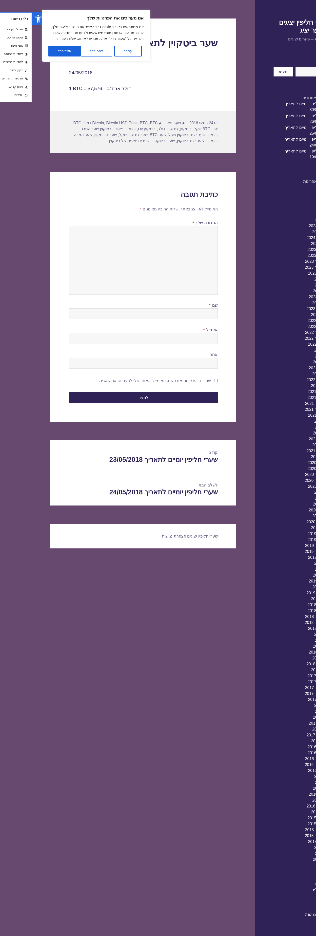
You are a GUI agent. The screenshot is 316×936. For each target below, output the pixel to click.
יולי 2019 (289, 563)
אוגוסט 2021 (286, 415)
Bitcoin (66, 123)
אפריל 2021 (287, 439)
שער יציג (141, 123)
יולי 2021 (289, 421)
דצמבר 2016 (286, 747)
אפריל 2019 (287, 581)
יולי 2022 (289, 350)
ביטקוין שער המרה (64, 129)
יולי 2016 (289, 776)
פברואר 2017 (286, 735)
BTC (112, 123)
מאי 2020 (289, 504)
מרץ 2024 (288, 232)
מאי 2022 (289, 362)
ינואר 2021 (288, 457)
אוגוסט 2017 (286, 699)
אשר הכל (33, 51)
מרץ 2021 (288, 445)
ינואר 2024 (288, 244)
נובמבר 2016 (286, 753)
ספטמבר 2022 (285, 338)
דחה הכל (64, 51)
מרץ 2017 (288, 729)
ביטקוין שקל (147, 135)
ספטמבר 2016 (285, 765)
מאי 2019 (289, 575)
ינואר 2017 (288, 741)
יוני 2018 (290, 640)
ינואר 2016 (288, 812)
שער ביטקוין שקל (101, 135)
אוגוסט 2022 (286, 344)
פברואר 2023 (286, 309)
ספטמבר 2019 (285, 551)
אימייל (178, 330)
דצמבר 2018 (286, 605)
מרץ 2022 (288, 374)
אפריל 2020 (287, 510)
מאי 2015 (289, 859)
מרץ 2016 (288, 800)
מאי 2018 (289, 646)
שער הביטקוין (73, 135)
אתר (182, 355)
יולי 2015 (289, 847)
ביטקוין (154, 129)
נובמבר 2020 (286, 469)
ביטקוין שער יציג (172, 135)
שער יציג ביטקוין (158, 141)
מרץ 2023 (288, 303)
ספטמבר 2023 (285, 267)
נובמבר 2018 (286, 611)
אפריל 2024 (287, 226)
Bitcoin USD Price (90, 123)
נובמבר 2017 (286, 682)
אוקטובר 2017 (285, 688)
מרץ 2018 (288, 658)
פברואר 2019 (286, 593)
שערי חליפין (287, 890)
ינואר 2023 (288, 315)
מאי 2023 (289, 291)
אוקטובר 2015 (285, 830)
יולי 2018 (289, 634)
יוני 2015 (290, 853)
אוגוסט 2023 (286, 273)
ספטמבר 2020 (285, 480)
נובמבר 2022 (286, 326)
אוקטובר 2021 (285, 403)
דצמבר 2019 (286, 534)
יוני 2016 (290, 782)
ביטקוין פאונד (93, 129)
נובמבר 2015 (286, 824)
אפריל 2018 (287, 652)
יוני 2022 (290, 356)
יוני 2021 (290, 427)
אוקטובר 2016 (285, 759)
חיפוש (292, 64)
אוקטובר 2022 (285, 332)
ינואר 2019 (288, 599)
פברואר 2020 (286, 522)
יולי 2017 (289, 705)
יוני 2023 (290, 285)
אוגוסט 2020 (286, 486)
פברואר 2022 (286, 380)
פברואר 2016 (286, 806)
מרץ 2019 (288, 587)
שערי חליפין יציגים (170, 536)
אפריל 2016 (287, 794)
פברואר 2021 (286, 451)
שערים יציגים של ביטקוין (97, 141)
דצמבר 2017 (286, 676)
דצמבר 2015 (286, 818)
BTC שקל (170, 129)
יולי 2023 (289, 279)
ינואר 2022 (288, 386)
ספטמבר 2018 (285, 622)
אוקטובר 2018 (285, 617)
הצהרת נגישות (285, 914)
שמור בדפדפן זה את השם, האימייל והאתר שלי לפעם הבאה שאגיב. (123, 380)
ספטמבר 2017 (285, 694)
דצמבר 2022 (286, 320)
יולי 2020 (289, 492)
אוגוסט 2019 (286, 557)
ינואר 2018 (288, 670)
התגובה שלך (173, 223)
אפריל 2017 (287, 723)
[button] (6, 18)
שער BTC (126, 135)
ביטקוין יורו (115, 129)
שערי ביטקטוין (131, 141)
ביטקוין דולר (136, 129)
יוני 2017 (290, 711)
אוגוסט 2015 (286, 842)
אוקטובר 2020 (285, 474)
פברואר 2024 (286, 238)
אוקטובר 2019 (285, 545)
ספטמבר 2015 (285, 836)
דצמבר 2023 (286, 249)
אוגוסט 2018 (286, 628)
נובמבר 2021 (286, 397)
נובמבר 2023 (286, 255)
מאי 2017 (289, 717)
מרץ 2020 (288, 516)
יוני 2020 (290, 498)
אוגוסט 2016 (286, 770)
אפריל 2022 (287, 368)
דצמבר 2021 (286, 392)
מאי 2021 (289, 433)
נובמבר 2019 (286, 540)
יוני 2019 (290, 569)
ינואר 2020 (288, 528)
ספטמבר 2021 (285, 409)
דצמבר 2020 (286, 463)
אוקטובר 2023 (285, 261)
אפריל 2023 (287, 297)
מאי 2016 (289, 788)
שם (181, 305)
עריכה (96, 51)
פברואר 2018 (286, 664)
